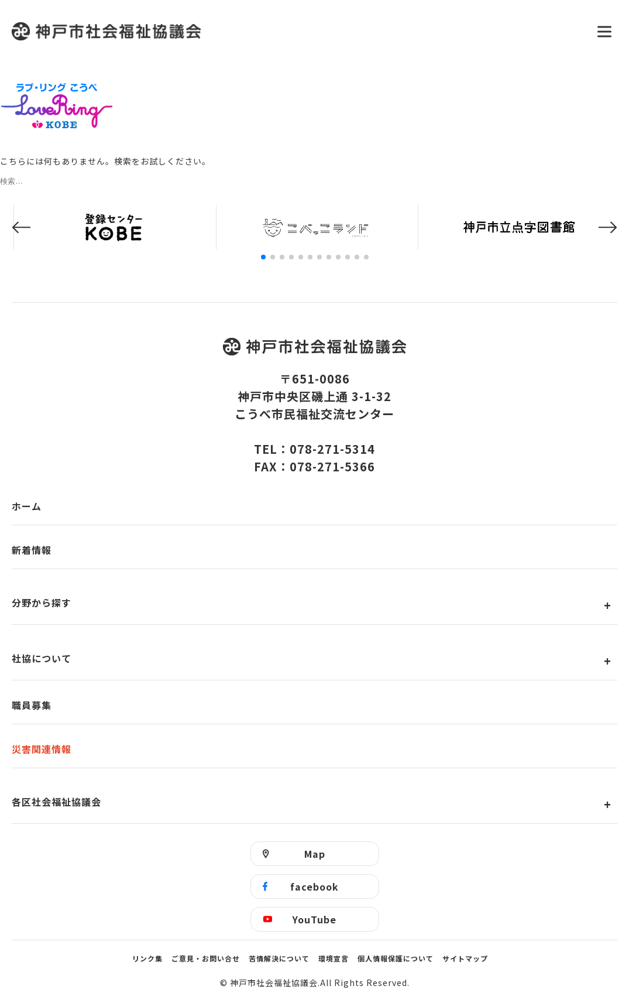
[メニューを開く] (604, 32)
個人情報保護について (396, 958)
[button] (21, 227)
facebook (314, 886)
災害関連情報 (41, 749)
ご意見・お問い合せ (205, 958)
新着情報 (31, 550)
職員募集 (31, 705)
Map (314, 854)
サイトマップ (465, 958)
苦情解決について (279, 958)
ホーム (27, 506)
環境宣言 (333, 958)
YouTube (314, 919)
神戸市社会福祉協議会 (297, 31)
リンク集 (147, 958)
